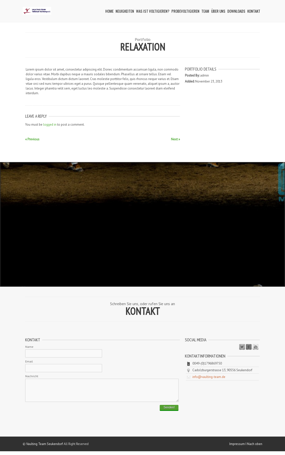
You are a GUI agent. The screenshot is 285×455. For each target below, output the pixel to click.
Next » (175, 139)
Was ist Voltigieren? (152, 11)
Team (205, 11)
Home (109, 11)
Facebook (249, 347)
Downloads (236, 11)
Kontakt (253, 11)
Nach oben (254, 448)
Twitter (242, 347)
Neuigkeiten (125, 11)
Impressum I (238, 448)
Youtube (256, 347)
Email (29, 361)
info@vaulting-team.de (208, 377)
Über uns (218, 11)
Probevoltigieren (185, 11)
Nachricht (31, 376)
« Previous (32, 139)
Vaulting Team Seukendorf (44, 448)
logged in (49, 124)
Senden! (169, 411)
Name (29, 347)
